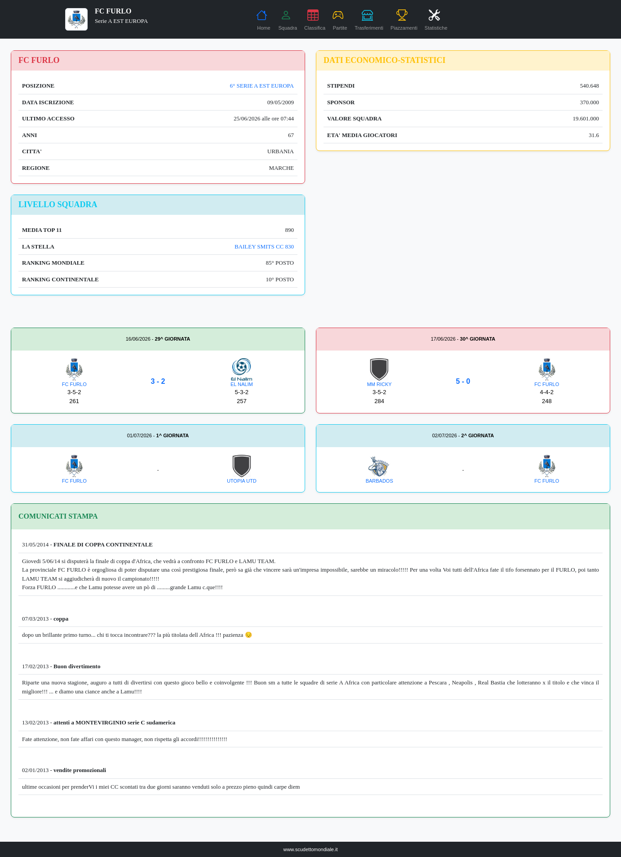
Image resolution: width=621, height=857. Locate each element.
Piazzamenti (403, 20)
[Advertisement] (463, 257)
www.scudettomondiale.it (310, 849)
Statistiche (436, 20)
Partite (340, 20)
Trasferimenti (369, 20)
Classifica (314, 20)
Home (263, 20)
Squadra (287, 20)
